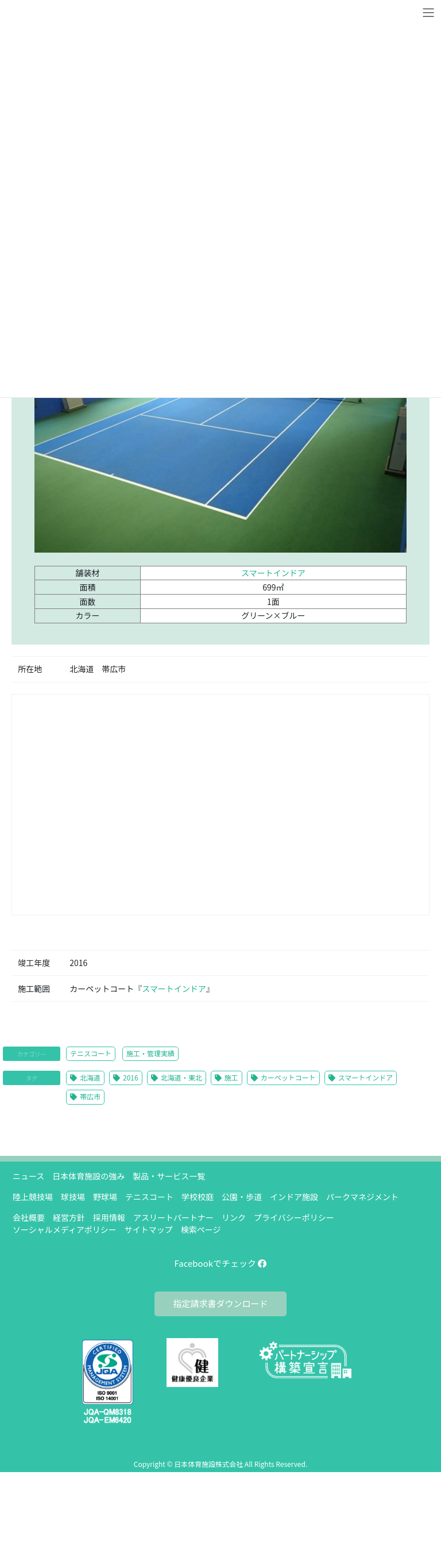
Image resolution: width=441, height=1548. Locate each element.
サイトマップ (149, 1229)
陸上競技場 (33, 1196)
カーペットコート (288, 1077)
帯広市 (90, 1096)
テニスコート (90, 1053)
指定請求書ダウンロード (220, 1303)
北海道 (90, 1077)
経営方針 (69, 1217)
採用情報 (109, 1217)
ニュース (28, 1176)
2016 (130, 1077)
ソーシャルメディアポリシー (65, 1229)
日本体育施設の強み (88, 1176)
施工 (231, 1077)
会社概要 (29, 1217)
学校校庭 (197, 1196)
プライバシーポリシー (294, 1217)
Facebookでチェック (221, 1263)
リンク (234, 1217)
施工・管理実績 (150, 1053)
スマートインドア (273, 572)
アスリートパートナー (173, 1217)
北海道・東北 (181, 1077)
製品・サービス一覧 (169, 1176)
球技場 (73, 1196)
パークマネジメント (362, 1196)
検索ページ (201, 1229)
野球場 (105, 1196)
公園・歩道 (242, 1196)
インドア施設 (294, 1196)
